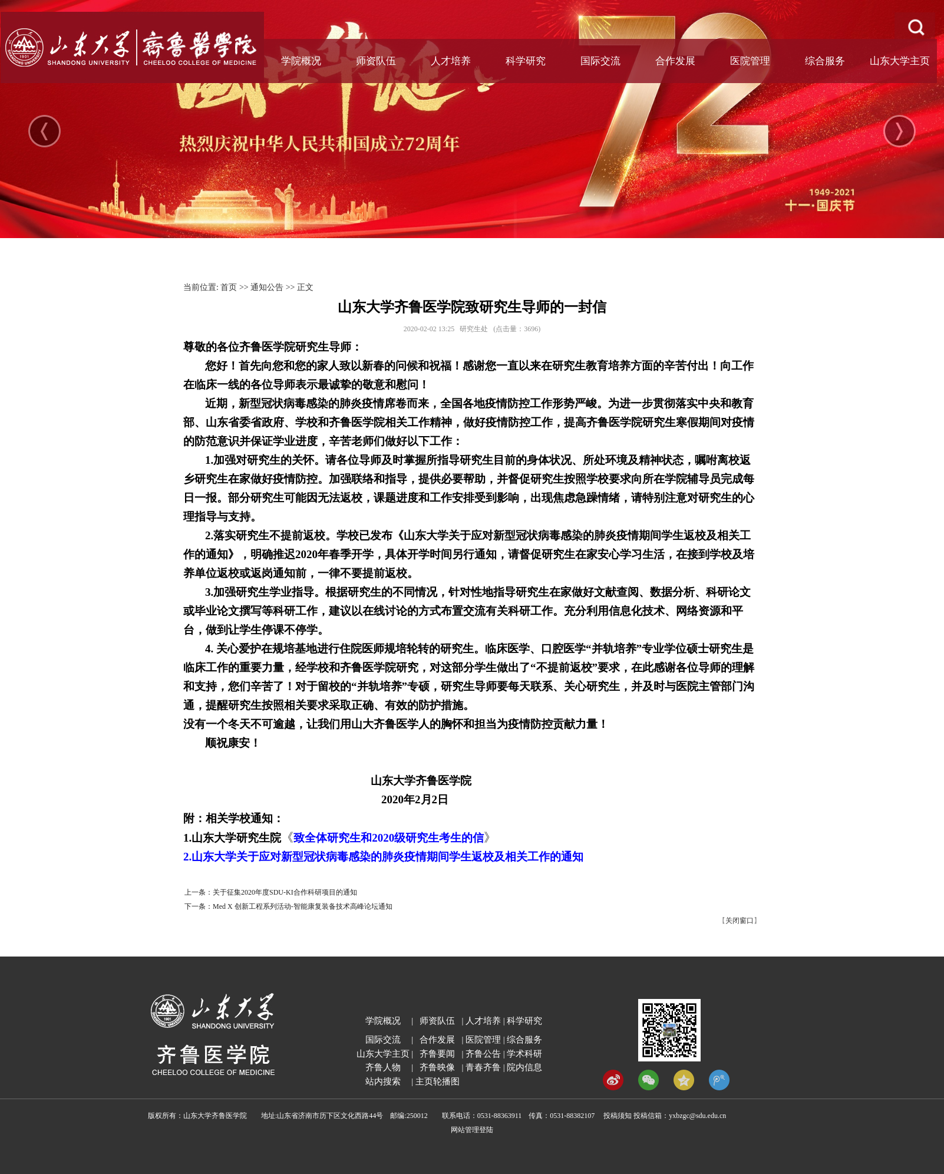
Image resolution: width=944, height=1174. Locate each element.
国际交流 (600, 61)
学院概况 (301, 61)
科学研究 (526, 61)
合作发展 (675, 61)
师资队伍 (376, 61)
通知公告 (266, 287)
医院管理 (750, 61)
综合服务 (825, 61)
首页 (228, 287)
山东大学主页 (900, 61)
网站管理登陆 (472, 1130)
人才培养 (451, 61)
